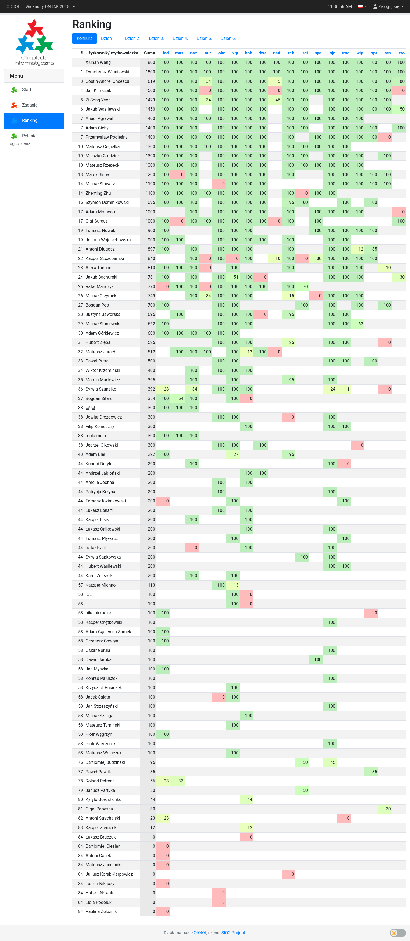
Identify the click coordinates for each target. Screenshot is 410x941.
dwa (262, 53)
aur (208, 53)
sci (305, 53)
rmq (346, 53)
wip (360, 53)
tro (402, 53)
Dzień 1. (108, 38)
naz (193, 53)
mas (179, 53)
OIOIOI (12, 6)
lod (166, 53)
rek (291, 53)
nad (276, 53)
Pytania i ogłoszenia (24, 139)
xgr (235, 53)
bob (248, 53)
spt (374, 53)
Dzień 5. (204, 38)
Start (20, 89)
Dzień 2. (132, 38)
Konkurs (84, 38)
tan (388, 53)
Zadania (23, 105)
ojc (332, 53)
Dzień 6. (228, 38)
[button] (50, 6)
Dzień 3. (156, 38)
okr (221, 53)
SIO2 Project (233, 932)
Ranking (23, 120)
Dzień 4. (180, 38)
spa (318, 53)
